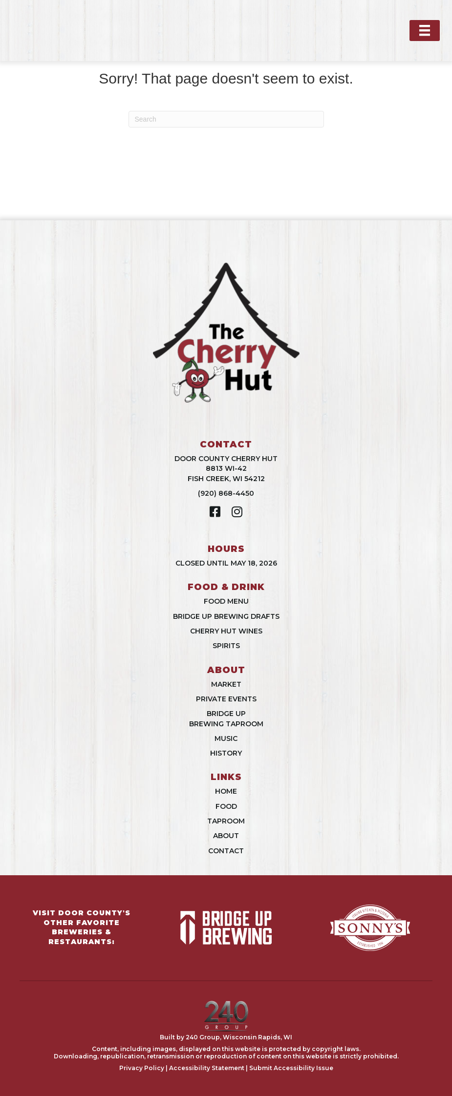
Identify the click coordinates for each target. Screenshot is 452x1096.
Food (226, 806)
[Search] (226, 119)
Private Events (226, 699)
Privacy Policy (141, 1068)
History (226, 753)
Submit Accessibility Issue (291, 1068)
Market (226, 684)
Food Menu (226, 601)
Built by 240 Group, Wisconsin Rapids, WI (226, 1037)
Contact (226, 850)
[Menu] (424, 30)
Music (226, 738)
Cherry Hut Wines (226, 631)
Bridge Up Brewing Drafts (226, 616)
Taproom (226, 821)
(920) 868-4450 (226, 493)
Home (226, 791)
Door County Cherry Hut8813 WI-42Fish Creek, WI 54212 (226, 468)
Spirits (226, 645)
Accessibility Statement (206, 1068)
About (226, 835)
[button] (215, 511)
